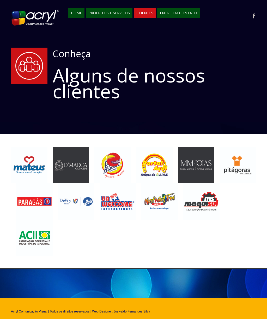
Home (76, 12)
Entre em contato (178, 12)
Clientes (144, 12)
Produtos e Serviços (109, 12)
